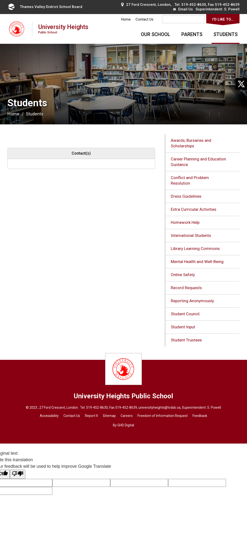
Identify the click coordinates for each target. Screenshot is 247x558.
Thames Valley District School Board (44, 7)
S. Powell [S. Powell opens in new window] (232, 9)
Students (225, 34)
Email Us (183, 9)
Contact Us (144, 19)
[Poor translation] (17, 474)
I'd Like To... (223, 19)
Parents (191, 34)
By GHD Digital (123, 425)
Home (126, 19)
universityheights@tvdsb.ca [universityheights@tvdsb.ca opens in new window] (159, 407)
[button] (194, 113)
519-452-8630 (193, 4)
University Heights (63, 28)
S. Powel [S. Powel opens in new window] (213, 407)
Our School (155, 34)
